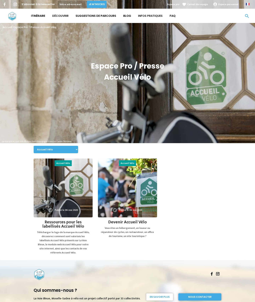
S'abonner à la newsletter (38, 4)
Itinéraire (38, 16)
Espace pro (173, 4)
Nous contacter (200, 297)
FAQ (172, 16)
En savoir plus (160, 297)
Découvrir (60, 16)
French (248, 4)
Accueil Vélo (48, 27)
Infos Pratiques (150, 16)
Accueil (7, 27)
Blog (127, 16)
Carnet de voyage (197, 4)
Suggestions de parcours (96, 16)
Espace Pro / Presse (26, 27)
